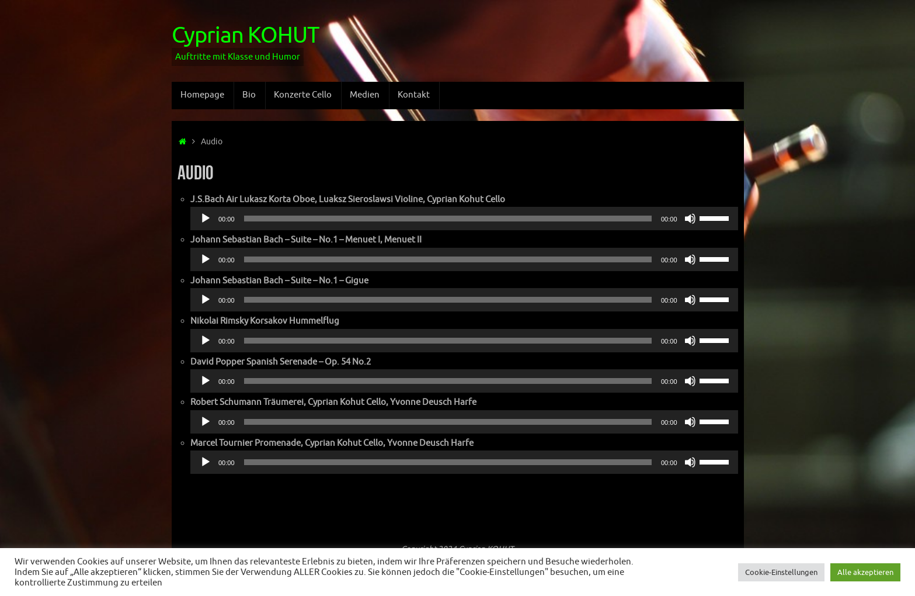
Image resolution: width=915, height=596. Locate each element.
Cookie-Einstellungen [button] (781, 572)
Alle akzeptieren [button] (865, 572)
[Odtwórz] (205, 218)
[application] (464, 218)
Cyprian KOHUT (245, 35)
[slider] (448, 218)
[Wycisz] (690, 218)
